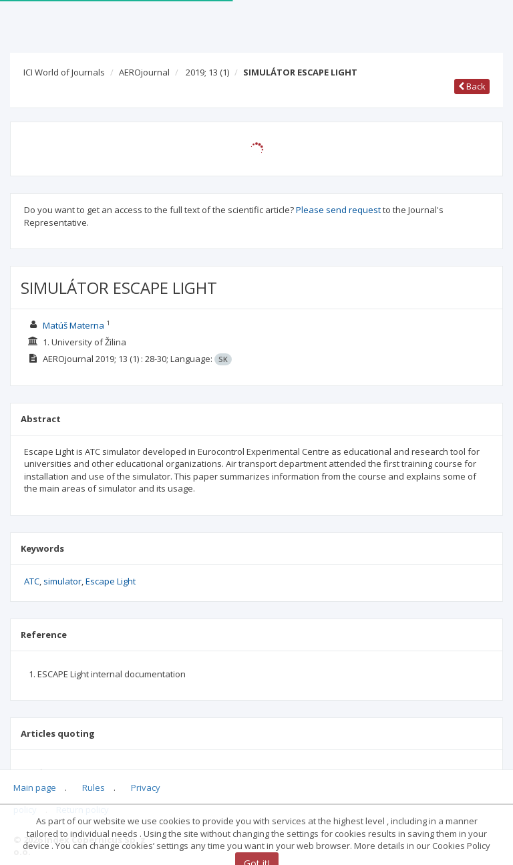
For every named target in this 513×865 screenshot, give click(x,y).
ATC (31, 581)
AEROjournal (144, 72)
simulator (62, 581)
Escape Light (111, 581)
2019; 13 (207, 72)
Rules (93, 788)
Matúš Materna (73, 325)
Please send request (338, 210)
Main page (34, 788)
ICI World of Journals (64, 72)
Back (472, 86)
